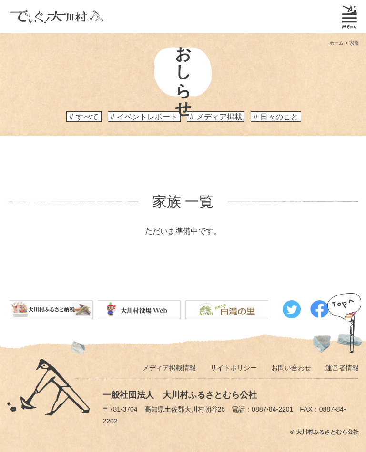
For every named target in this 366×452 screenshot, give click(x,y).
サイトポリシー (233, 368)
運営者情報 (342, 368)
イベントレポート (147, 117)
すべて (87, 117)
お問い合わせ (291, 368)
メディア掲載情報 (169, 368)
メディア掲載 (219, 117)
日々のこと (279, 117)
